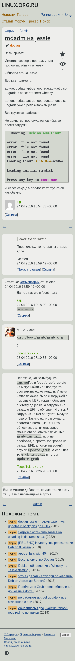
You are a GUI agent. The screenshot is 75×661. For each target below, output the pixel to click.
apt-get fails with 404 (33, 553)
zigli (19, 202)
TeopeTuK (24, 466)
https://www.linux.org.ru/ (18, 645)
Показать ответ (29, 269)
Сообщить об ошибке (17, 642)
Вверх (65, 634)
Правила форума (30, 634)
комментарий (30, 282)
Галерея (23, 15)
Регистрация (51, 15)
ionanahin (24, 353)
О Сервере (11, 634)
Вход (68, 15)
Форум (20, 21)
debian (15, 45)
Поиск (45, 21)
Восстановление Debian (36, 559)
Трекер (32, 21)
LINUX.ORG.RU (20, 5)
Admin (24, 31)
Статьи (7, 21)
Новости (8, 15)
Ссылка (11, 214)
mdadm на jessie (27, 38)
